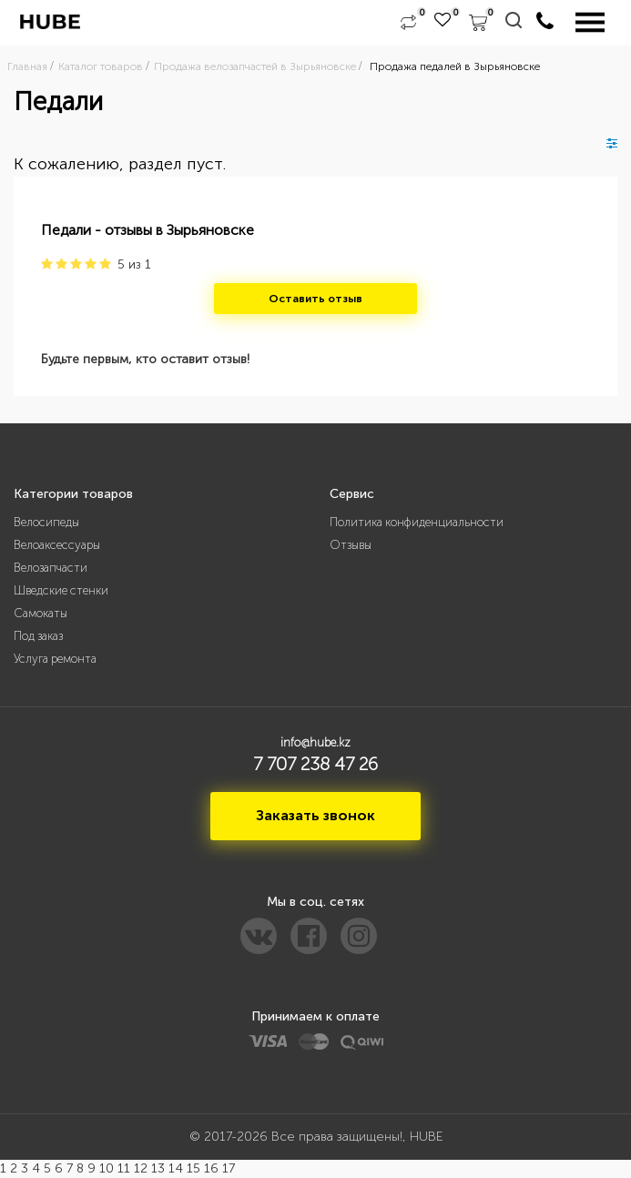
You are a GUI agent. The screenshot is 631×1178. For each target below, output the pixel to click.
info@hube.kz (315, 742)
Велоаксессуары (57, 545)
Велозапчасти (50, 567)
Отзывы (350, 545)
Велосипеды (46, 522)
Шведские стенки (61, 590)
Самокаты (40, 613)
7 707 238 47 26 (315, 764)
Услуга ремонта (55, 658)
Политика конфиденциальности (417, 522)
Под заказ (38, 636)
